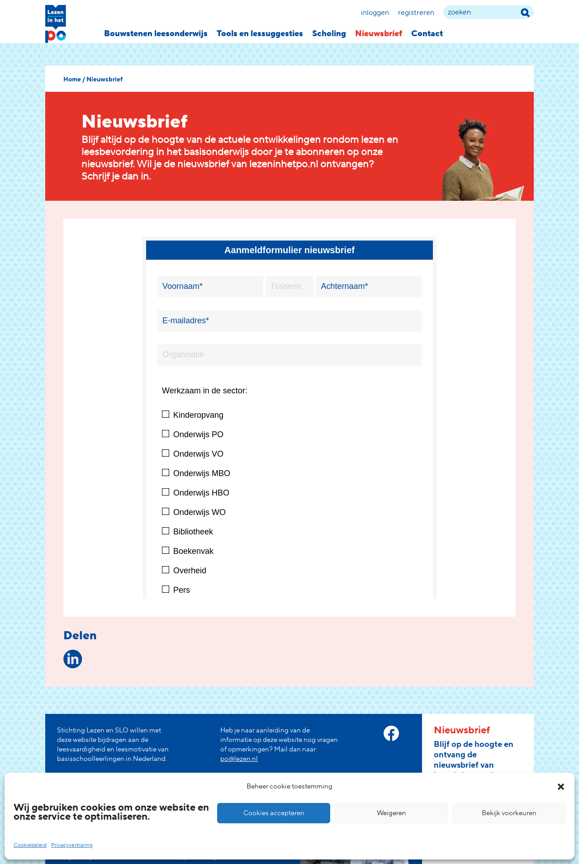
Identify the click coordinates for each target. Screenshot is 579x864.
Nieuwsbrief (378, 33)
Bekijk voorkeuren (509, 813)
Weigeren (391, 813)
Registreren (416, 12)
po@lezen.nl (239, 759)
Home (72, 80)
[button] (560, 786)
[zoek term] (488, 12)
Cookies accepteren (273, 813)
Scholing (329, 33)
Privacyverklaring (72, 845)
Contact (427, 33)
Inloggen (375, 12)
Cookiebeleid (30, 845)
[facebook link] (391, 733)
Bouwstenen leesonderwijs (156, 33)
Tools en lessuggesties (260, 33)
